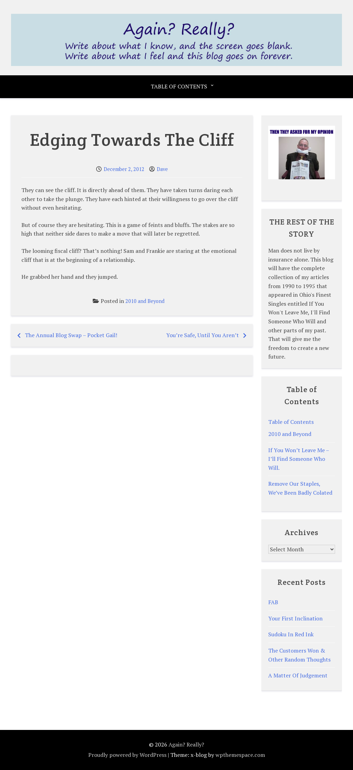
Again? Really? (186, 744)
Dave (162, 169)
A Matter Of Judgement (297, 675)
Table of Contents (179, 86)
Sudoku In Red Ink (291, 634)
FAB (273, 602)
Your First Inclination (295, 618)
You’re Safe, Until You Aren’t (202, 335)
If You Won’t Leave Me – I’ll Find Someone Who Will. (298, 459)
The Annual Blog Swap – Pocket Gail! (71, 335)
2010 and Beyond (144, 301)
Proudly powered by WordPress (127, 755)
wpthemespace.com (240, 755)
